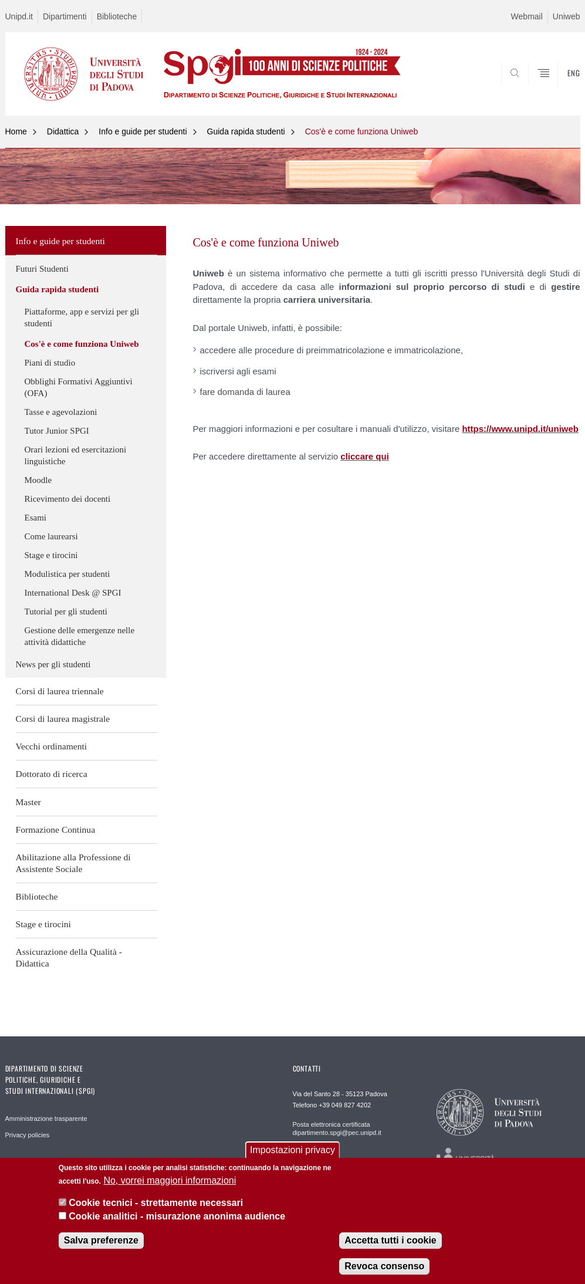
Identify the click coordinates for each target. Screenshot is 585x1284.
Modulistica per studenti (67, 574)
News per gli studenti (53, 664)
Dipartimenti (65, 16)
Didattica (63, 131)
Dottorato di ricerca (51, 774)
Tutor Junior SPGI (57, 430)
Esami (36, 517)
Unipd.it (19, 16)
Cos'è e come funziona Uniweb (361, 131)
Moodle (38, 480)
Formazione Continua (56, 829)
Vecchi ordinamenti (51, 746)
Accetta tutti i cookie (390, 1240)
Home (16, 131)
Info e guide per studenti (143, 131)
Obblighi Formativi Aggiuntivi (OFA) (79, 387)
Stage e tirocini (51, 555)
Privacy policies (27, 1134)
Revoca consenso (384, 1266)
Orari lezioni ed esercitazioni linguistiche (76, 455)
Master (28, 802)
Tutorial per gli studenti (66, 611)
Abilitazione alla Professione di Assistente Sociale (73, 863)
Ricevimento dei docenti (68, 499)
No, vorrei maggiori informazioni (169, 1180)
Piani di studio (50, 362)
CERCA (533, 87)
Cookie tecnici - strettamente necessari (156, 1203)
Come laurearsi (51, 536)
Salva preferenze (101, 1240)
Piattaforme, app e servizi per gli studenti (82, 317)
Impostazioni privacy (292, 1150)
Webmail (527, 16)
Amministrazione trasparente (46, 1118)
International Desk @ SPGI (73, 592)
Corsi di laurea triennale (60, 691)
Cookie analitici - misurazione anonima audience (177, 1216)
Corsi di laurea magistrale (63, 719)
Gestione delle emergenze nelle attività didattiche (80, 636)
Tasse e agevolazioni (61, 412)
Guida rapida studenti (246, 131)
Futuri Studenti (42, 268)
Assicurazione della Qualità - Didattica (69, 957)
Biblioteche (117, 16)
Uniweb (566, 16)
